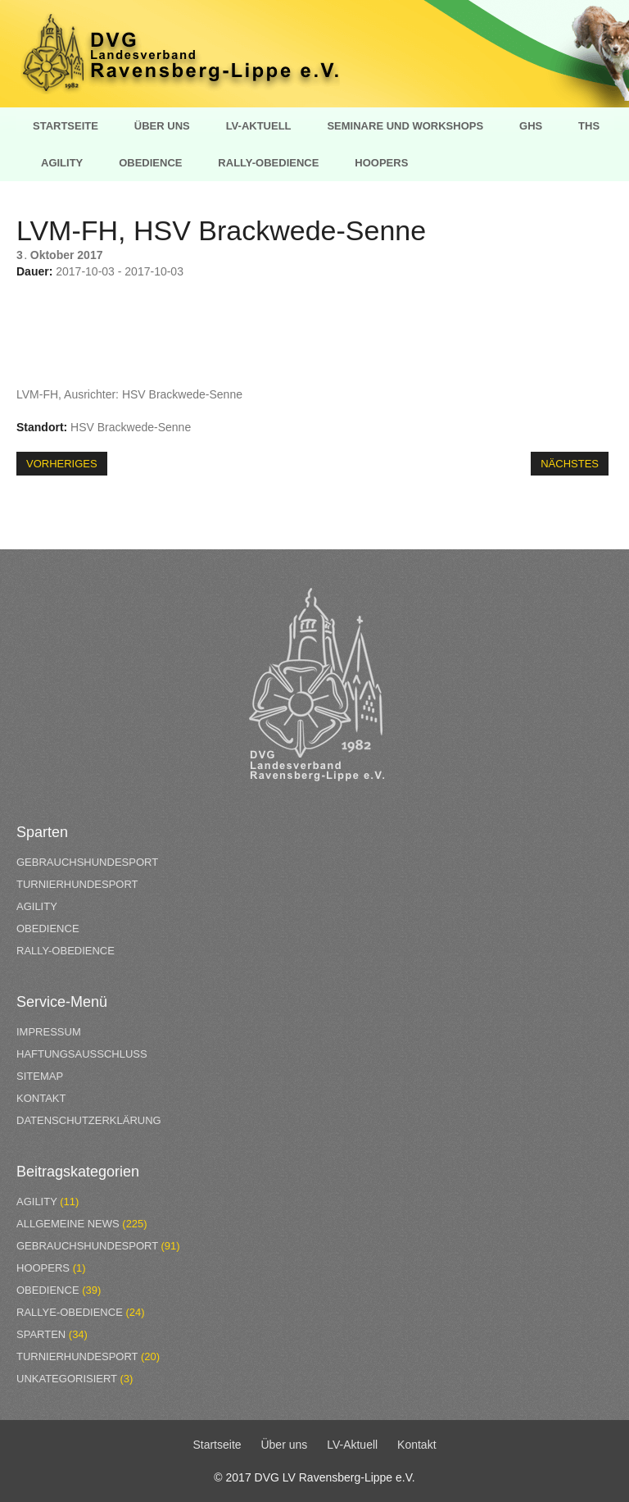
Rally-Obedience (268, 163)
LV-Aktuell (259, 126)
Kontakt (41, 1098)
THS (589, 126)
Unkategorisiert (66, 1378)
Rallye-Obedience (69, 1312)
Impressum (48, 1032)
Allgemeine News (68, 1224)
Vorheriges (61, 463)
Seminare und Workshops (405, 126)
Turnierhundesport (77, 884)
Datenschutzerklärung (88, 1120)
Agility (62, 163)
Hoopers (381, 163)
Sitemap (39, 1076)
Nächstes (570, 463)
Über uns (162, 126)
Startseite (65, 126)
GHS (530, 126)
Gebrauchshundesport (87, 862)
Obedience (150, 163)
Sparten (41, 1334)
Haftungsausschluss (81, 1054)
